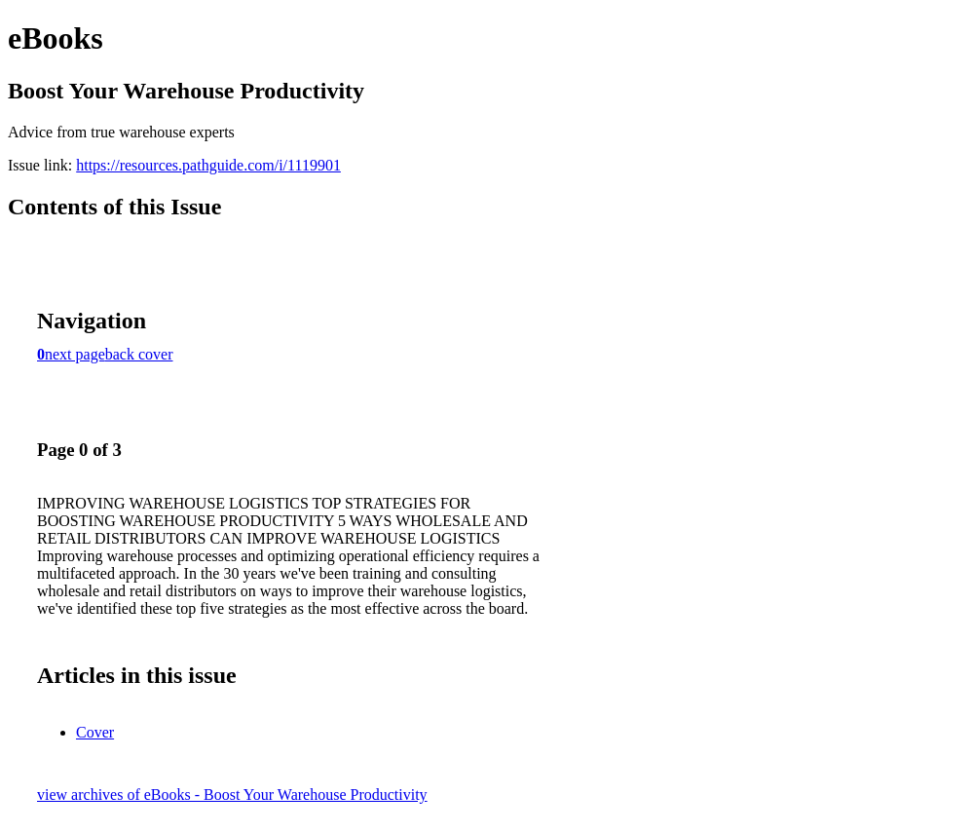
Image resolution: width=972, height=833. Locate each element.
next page (75, 354)
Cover (95, 732)
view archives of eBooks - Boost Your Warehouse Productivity (232, 794)
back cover (139, 354)
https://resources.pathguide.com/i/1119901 (208, 165)
